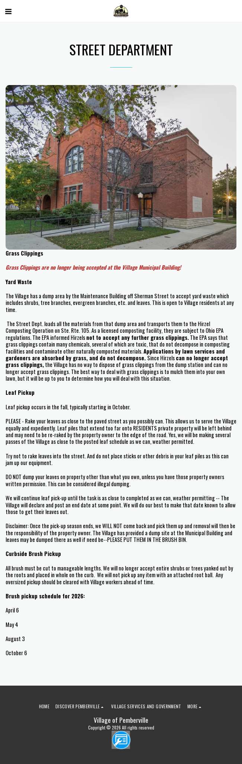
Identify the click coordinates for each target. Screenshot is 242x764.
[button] (8, 11)
